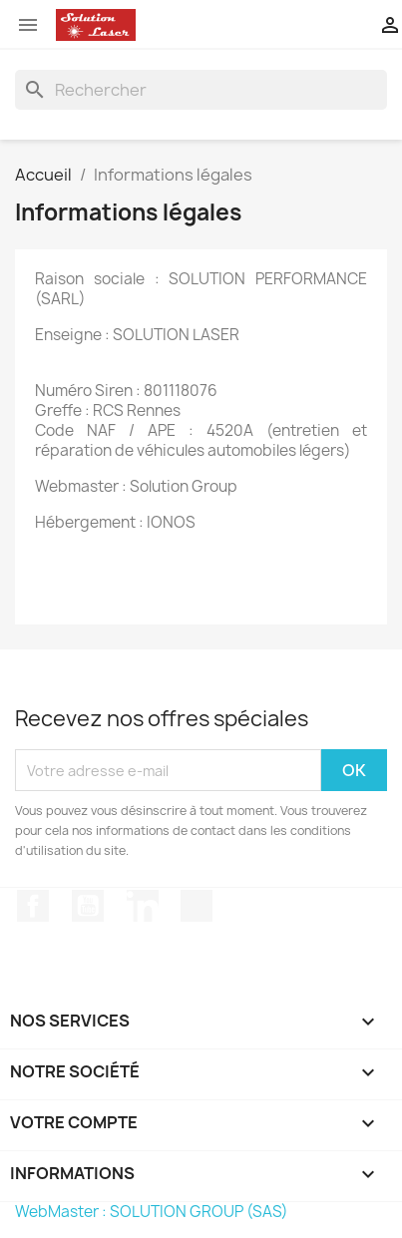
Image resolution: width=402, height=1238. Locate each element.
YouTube (88, 906)
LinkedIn (143, 906)
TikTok (196, 906)
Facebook (33, 906)
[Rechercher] (201, 90)
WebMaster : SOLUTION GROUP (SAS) (151, 1211)
